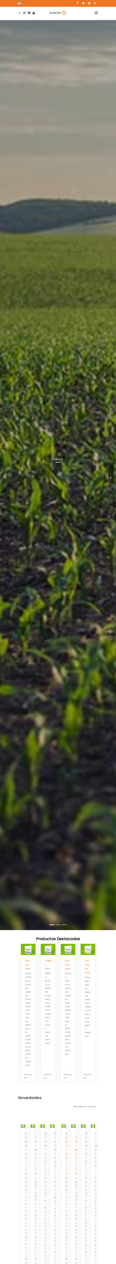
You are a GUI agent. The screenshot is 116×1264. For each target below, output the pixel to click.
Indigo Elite (36, 1153)
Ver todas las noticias (85, 1106)
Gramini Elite (67, 964)
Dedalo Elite (27, 964)
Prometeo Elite (55, 1157)
